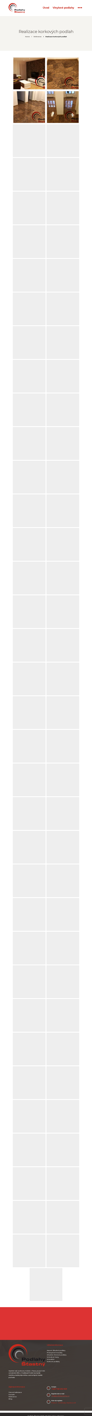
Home (27, 36)
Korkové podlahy (53, 1361)
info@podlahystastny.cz (60, 1396)
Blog (10, 1399)
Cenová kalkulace (15, 1392)
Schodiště (50, 1359)
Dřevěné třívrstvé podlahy (57, 1355)
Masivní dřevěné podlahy (56, 1350)
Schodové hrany (53, 1357)
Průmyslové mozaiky (54, 1352)
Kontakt (12, 1394)
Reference (37, 36)
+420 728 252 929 (59, 1389)
